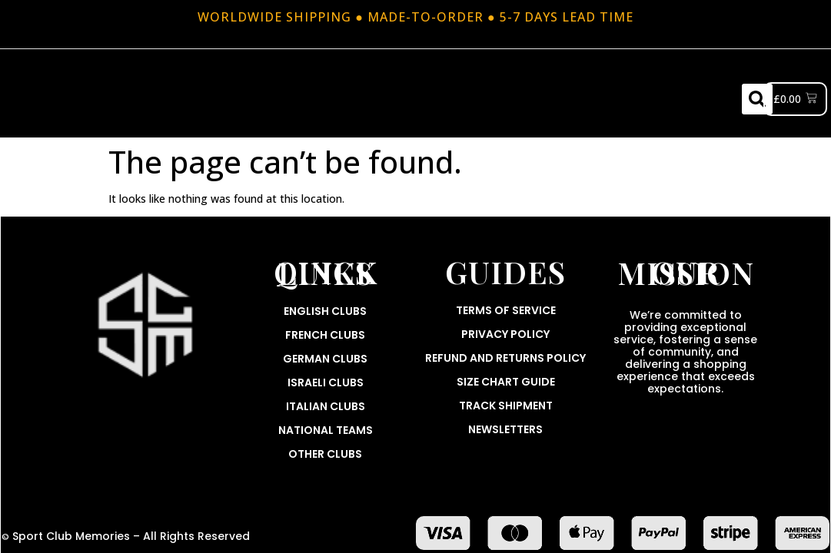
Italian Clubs (325, 406)
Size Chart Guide (506, 381)
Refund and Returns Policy (505, 358)
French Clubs (325, 335)
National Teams (325, 430)
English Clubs (325, 311)
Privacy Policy (505, 334)
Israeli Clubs (326, 382)
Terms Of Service (506, 310)
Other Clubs (325, 454)
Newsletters (505, 429)
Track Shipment (506, 405)
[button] (757, 99)
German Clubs (325, 358)
